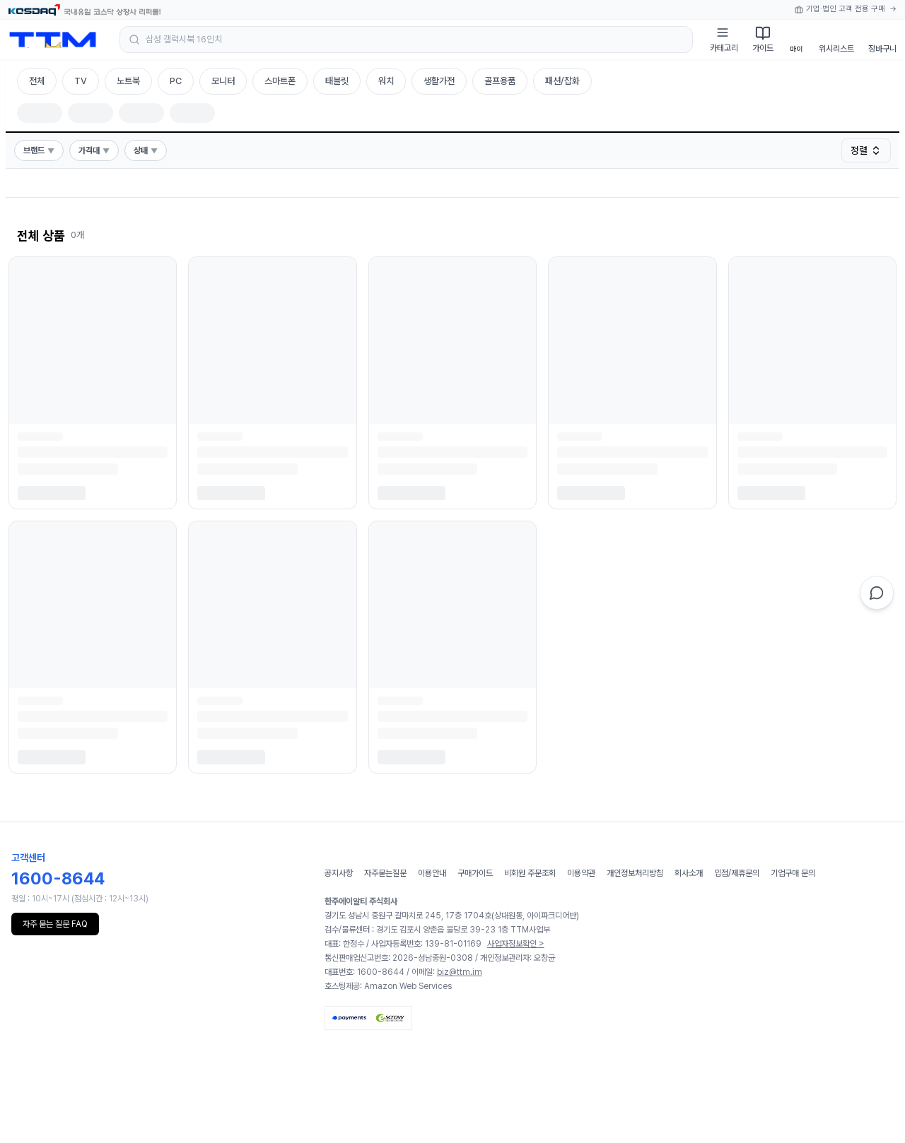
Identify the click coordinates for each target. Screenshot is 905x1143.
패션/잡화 (562, 81)
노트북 (128, 81)
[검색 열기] (406, 39)
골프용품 (499, 81)
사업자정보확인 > (515, 944)
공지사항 (339, 873)
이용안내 (432, 873)
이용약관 (581, 873)
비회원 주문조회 (530, 873)
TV (80, 81)
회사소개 (689, 873)
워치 (386, 81)
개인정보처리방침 (635, 873)
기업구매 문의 (793, 873)
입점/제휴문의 (736, 873)
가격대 (94, 150)
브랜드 (38, 150)
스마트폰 (280, 81)
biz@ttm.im (459, 972)
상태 (146, 150)
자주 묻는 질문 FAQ (55, 924)
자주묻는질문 (385, 873)
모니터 (223, 81)
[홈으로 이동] (52, 39)
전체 (37, 81)
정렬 (866, 150)
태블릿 (337, 81)
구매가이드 (475, 873)
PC (176, 81)
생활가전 (439, 81)
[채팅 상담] (877, 593)
